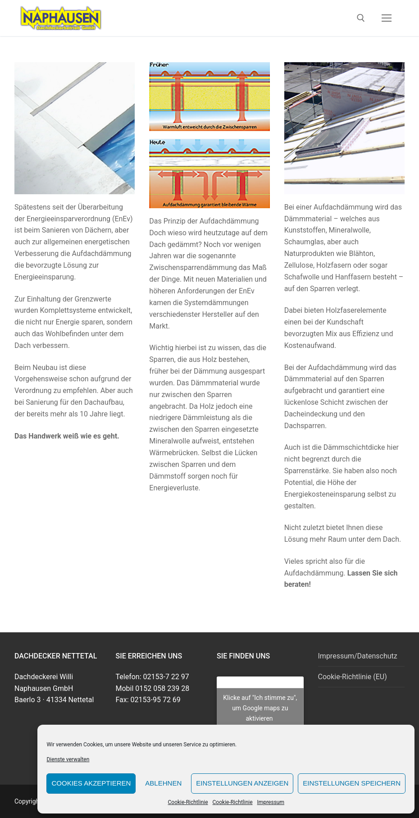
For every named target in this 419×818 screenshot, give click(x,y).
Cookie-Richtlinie (188, 802)
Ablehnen (163, 783)
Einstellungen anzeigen (242, 783)
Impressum (270, 802)
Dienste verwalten (67, 759)
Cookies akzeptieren (91, 783)
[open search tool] (361, 18)
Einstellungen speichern (352, 783)
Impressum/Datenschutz (357, 656)
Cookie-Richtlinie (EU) (352, 676)
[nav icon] (386, 18)
